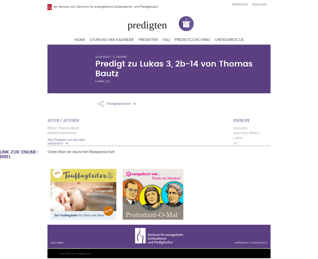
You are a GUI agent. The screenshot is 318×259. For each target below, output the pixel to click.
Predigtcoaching (192, 40)
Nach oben (57, 243)
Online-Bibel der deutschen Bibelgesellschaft (81, 152)
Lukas (99, 81)
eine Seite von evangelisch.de (75, 253)
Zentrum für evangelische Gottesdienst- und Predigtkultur (117, 7)
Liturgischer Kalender (112, 40)
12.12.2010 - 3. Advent (111, 57)
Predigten (148, 40)
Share (101, 104)
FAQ (166, 40)
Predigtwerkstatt (119, 104)
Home (79, 40)
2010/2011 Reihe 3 (246, 133)
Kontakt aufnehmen (62, 133)
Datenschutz (240, 4)
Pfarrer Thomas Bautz (63, 128)
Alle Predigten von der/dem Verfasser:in (66, 141)
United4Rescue (229, 40)
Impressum (259, 4)
